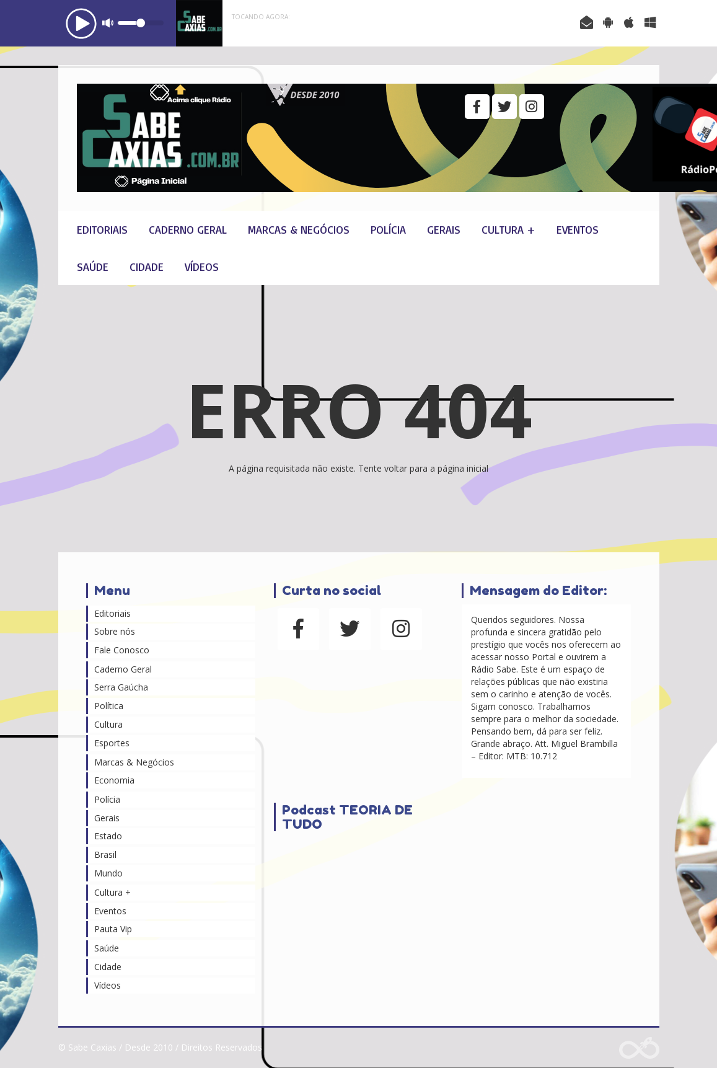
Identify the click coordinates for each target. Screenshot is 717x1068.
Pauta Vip (113, 929)
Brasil (105, 854)
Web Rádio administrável (639, 1048)
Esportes (112, 743)
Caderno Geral (188, 229)
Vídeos (202, 266)
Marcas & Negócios (299, 229)
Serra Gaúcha (121, 687)
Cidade (147, 266)
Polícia (388, 229)
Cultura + (508, 229)
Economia (114, 780)
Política (108, 706)
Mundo (108, 873)
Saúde (92, 266)
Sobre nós (114, 631)
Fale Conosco (121, 650)
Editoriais (102, 229)
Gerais (443, 229)
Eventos (577, 229)
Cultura (108, 724)
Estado (108, 836)
